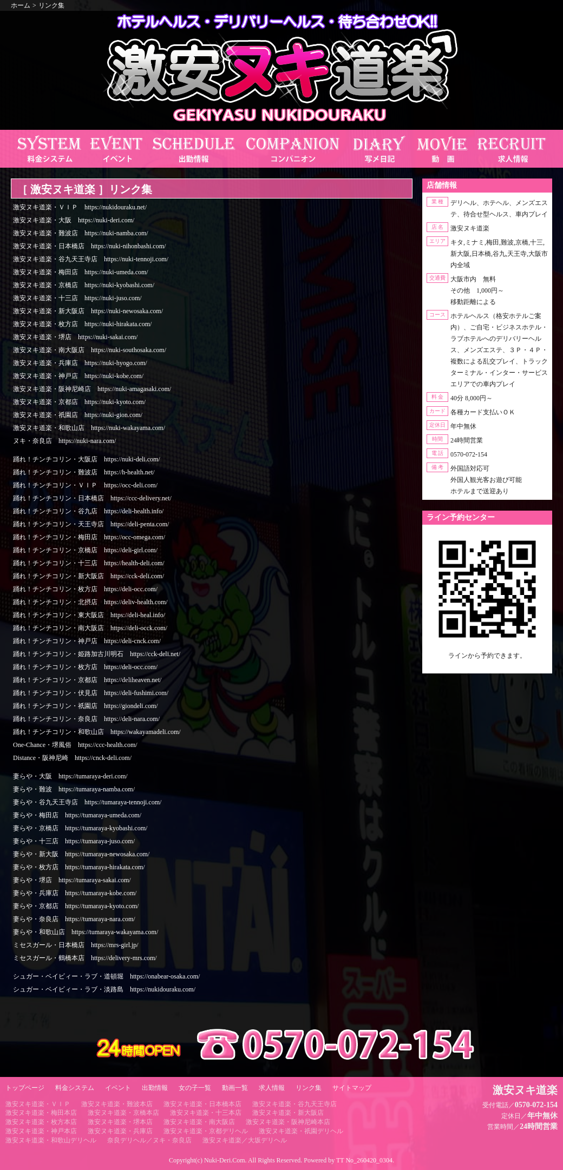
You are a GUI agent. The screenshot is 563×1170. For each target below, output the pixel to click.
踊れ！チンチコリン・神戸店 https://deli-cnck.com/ (87, 641)
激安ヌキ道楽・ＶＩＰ (37, 1104)
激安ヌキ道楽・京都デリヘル (205, 1131)
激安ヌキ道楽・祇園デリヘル (301, 1131)
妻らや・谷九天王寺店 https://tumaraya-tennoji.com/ (87, 802)
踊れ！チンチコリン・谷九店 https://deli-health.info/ (88, 511)
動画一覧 (235, 1088)
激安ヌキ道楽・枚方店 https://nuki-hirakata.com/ (82, 324)
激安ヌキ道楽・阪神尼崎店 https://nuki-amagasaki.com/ (92, 389)
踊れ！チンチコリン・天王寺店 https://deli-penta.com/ (91, 524)
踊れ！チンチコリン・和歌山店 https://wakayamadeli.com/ (97, 732)
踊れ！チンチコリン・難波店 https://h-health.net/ (84, 472)
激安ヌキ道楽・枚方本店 (41, 1122)
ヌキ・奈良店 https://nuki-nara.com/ (64, 441)
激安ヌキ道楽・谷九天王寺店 (294, 1104)
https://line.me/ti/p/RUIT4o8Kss (487, 665)
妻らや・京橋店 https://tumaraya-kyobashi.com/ (80, 828)
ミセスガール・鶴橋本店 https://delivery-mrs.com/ (85, 958)
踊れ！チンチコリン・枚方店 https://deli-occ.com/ (85, 589)
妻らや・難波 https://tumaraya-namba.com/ (74, 789)
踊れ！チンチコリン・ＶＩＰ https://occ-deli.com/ (85, 485)
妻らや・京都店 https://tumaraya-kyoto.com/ (76, 906)
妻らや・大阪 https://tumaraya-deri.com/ (70, 776)
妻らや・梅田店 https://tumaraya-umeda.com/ (77, 815)
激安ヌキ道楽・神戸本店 (41, 1131)
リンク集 (51, 5)
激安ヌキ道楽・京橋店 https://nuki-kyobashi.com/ (83, 285)
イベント (118, 1088)
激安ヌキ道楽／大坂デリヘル (244, 1140)
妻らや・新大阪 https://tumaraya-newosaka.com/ (81, 854)
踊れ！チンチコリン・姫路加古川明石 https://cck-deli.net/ (96, 654)
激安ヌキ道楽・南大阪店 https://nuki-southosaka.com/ (89, 350)
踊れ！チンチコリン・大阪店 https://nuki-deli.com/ (86, 459)
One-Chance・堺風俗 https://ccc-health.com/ (75, 745)
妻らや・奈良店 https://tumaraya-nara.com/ (74, 919)
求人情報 (272, 1088)
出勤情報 (155, 1088)
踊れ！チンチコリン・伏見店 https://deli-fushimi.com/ (90, 693)
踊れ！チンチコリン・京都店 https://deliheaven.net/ (87, 680)
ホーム (20, 5)
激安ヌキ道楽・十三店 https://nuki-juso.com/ (77, 298)
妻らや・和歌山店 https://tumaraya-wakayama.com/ (85, 932)
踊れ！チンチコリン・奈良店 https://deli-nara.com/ (86, 719)
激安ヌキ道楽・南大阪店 (199, 1122)
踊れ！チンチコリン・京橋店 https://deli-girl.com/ (85, 550)
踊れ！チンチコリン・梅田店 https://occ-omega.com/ (89, 537)
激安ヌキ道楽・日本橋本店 (202, 1104)
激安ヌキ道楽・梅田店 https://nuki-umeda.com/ (80, 272)
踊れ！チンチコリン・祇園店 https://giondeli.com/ (85, 706)
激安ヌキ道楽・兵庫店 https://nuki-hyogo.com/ (80, 363)
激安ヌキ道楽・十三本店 (205, 1112)
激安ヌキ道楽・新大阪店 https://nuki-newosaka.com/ (88, 311)
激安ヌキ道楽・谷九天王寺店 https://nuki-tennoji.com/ (90, 259)
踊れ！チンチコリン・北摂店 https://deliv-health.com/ (90, 602)
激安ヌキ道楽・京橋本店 (123, 1112)
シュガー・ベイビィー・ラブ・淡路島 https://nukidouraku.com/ (104, 989)
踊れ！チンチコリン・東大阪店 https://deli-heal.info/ (89, 615)
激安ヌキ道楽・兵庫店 (120, 1131)
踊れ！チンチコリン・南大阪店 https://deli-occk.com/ (90, 628)
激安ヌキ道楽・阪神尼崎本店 (288, 1122)
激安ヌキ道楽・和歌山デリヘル (50, 1140)
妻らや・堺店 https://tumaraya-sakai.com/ (72, 880)
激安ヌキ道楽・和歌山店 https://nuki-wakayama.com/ (89, 428)
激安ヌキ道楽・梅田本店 (41, 1112)
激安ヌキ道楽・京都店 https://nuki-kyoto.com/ (79, 402)
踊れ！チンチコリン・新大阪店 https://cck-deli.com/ (88, 576)
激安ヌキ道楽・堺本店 (120, 1122)
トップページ (24, 1088)
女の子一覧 (195, 1088)
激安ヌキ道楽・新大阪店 (288, 1112)
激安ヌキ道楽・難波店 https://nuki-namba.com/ (80, 233)
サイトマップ (351, 1088)
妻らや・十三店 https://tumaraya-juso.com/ (74, 841)
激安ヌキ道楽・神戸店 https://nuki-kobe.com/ (78, 376)
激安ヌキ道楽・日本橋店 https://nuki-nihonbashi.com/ (89, 246)
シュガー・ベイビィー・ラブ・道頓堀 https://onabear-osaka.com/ (106, 976)
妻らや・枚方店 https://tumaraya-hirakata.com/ (79, 867)
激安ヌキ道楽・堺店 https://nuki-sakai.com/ (75, 337)
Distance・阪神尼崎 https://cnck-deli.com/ (72, 758)
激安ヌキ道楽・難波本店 (117, 1104)
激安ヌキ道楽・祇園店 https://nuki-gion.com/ (77, 415)
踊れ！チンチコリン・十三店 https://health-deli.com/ (89, 563)
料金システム (74, 1088)
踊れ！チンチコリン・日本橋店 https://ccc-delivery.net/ (92, 498)
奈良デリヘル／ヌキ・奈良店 (149, 1140)
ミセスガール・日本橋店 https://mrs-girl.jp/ (76, 945)
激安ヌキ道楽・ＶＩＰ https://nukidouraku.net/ (80, 207)
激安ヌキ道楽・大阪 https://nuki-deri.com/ (73, 220)
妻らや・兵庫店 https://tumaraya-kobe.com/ (74, 893)
